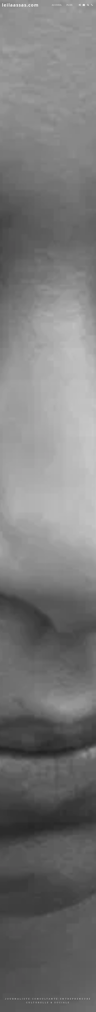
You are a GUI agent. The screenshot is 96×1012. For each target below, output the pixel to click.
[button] (80, 5)
